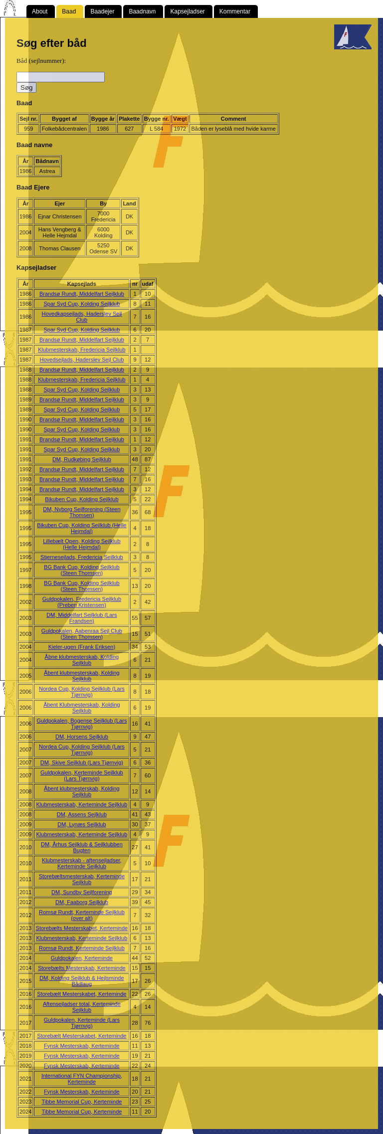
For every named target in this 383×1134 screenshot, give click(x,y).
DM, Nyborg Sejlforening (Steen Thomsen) (81, 512)
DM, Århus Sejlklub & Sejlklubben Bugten (82, 847)
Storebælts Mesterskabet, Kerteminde (82, 928)
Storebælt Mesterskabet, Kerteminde (81, 994)
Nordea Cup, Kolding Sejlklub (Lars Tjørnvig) (82, 692)
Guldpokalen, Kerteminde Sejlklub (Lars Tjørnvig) (81, 775)
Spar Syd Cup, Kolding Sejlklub (81, 304)
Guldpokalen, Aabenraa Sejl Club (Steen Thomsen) (81, 634)
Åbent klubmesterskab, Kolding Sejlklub (82, 676)
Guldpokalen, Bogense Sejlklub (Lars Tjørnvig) (81, 724)
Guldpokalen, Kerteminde (82, 958)
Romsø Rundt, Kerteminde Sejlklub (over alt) (82, 915)
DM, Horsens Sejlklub (81, 737)
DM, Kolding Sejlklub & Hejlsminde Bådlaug (81, 981)
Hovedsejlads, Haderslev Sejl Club (82, 360)
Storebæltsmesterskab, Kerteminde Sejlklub (82, 879)
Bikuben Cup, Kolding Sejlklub (81, 499)
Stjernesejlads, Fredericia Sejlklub (81, 557)
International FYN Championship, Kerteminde (81, 1079)
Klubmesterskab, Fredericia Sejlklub (81, 350)
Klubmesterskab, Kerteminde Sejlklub (81, 804)
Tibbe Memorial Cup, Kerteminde (81, 1102)
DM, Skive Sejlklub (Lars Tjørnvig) (81, 762)
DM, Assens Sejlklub (82, 814)
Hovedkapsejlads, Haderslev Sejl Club (81, 317)
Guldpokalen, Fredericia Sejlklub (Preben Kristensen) (81, 602)
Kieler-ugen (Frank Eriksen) (82, 647)
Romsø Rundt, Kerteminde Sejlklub (82, 948)
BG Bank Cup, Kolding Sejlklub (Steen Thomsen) (82, 570)
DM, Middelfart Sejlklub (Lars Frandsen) (81, 618)
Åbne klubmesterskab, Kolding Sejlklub (82, 660)
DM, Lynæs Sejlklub (81, 824)
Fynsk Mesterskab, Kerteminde (82, 1046)
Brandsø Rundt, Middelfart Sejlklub (81, 294)
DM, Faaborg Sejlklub (81, 902)
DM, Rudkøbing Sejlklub (81, 459)
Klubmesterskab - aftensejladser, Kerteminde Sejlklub (82, 863)
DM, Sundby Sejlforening (81, 892)
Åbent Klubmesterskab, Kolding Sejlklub (81, 708)
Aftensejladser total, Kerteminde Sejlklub (82, 1007)
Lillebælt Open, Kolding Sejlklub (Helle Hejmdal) (81, 544)
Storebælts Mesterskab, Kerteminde (81, 968)
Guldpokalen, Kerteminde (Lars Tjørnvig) (82, 1023)
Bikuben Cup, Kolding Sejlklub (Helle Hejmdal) (81, 528)
